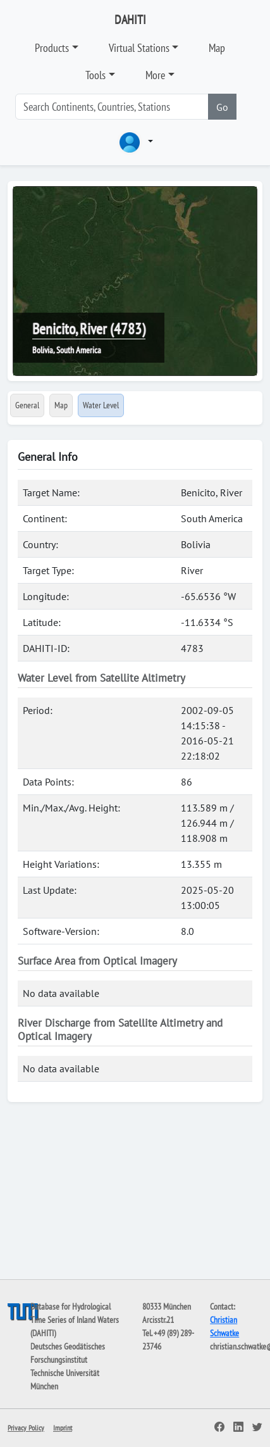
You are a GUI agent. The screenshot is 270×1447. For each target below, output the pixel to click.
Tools (95, 75)
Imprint (62, 1427)
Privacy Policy (26, 1427)
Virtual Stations (139, 48)
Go (222, 107)
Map (217, 48)
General (27, 405)
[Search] (112, 107)
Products (52, 48)
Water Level (101, 405)
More (155, 75)
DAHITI (130, 19)
